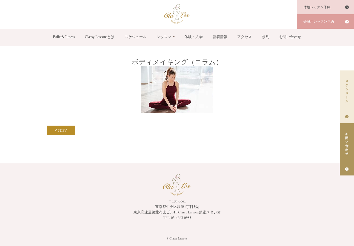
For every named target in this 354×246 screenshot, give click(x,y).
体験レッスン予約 (317, 7)
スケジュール (136, 37)
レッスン (163, 37)
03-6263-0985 (181, 217)
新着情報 (220, 37)
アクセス (244, 37)
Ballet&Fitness (64, 37)
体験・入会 (194, 37)
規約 (265, 37)
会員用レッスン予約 (318, 21)
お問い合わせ (290, 37)
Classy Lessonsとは (99, 37)
